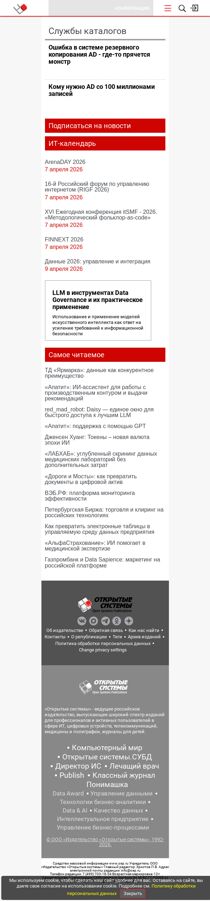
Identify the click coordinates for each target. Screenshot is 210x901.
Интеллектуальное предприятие (102, 818)
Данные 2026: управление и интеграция (98, 261)
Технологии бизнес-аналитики (103, 801)
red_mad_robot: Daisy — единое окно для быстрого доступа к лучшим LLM (99, 412)
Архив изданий (144, 636)
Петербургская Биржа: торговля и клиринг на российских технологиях (104, 512)
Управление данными (121, 793)
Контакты (55, 636)
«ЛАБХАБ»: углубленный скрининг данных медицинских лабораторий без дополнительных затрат (101, 459)
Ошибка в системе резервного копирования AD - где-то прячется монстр (99, 54)
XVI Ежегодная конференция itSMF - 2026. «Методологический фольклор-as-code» (101, 215)
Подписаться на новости (90, 125)
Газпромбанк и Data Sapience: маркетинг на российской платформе (102, 562)
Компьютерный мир (107, 747)
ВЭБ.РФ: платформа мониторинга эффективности (90, 496)
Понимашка (107, 784)
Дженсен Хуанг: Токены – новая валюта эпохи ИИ (97, 440)
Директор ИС (78, 766)
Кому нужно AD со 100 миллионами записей (102, 90)
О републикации (89, 636)
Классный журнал (123, 775)
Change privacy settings (103, 649)
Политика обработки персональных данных (103, 643)
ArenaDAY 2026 (65, 162)
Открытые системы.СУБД (107, 757)
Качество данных (118, 810)
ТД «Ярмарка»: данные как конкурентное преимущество (99, 373)
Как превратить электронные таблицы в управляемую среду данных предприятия (100, 529)
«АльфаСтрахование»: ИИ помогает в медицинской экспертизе (95, 546)
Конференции (132, 8)
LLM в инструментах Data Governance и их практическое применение (97, 299)
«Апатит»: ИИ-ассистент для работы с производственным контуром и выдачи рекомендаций (96, 392)
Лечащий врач (134, 766)
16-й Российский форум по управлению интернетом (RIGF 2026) (97, 187)
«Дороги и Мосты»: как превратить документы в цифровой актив (91, 479)
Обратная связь (106, 630)
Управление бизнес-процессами (103, 827)
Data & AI (75, 810)
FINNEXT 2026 (64, 239)
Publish (71, 775)
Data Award (68, 793)
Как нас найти (144, 630)
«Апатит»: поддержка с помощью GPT (95, 426)
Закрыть (133, 893)
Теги (117, 636)
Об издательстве (64, 630)
